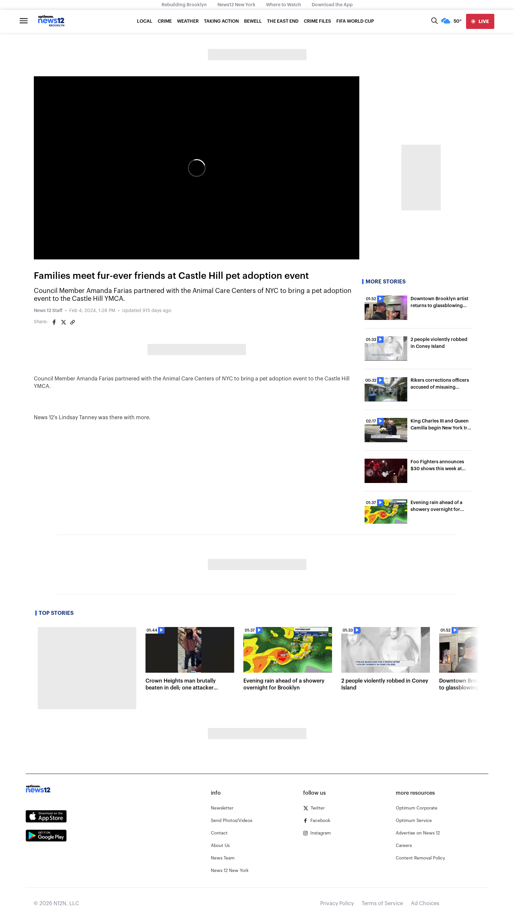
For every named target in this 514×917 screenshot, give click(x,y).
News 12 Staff (48, 310)
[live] (480, 21)
